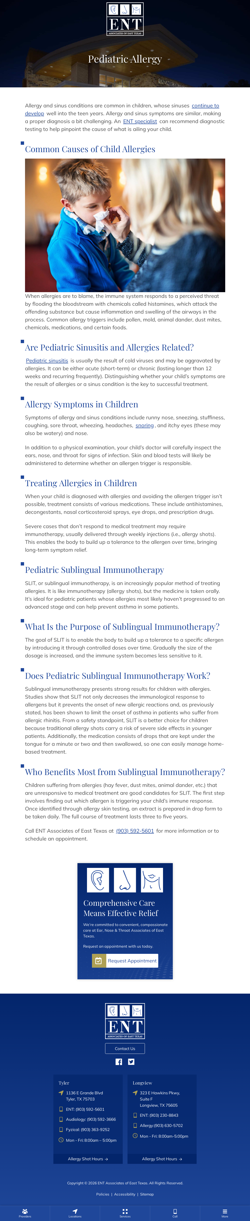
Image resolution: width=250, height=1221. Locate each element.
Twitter (131, 1062)
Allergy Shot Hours (88, 1158)
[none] (25, 1213)
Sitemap (147, 1194)
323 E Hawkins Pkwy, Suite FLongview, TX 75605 (156, 1098)
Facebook (119, 1062)
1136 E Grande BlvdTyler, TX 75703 (81, 1095)
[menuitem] (25, 1213)
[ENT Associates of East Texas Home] (125, 18)
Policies (102, 1194)
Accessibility (124, 1194)
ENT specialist (140, 121)
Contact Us (125, 1048)
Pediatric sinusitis (47, 360)
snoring (145, 425)
